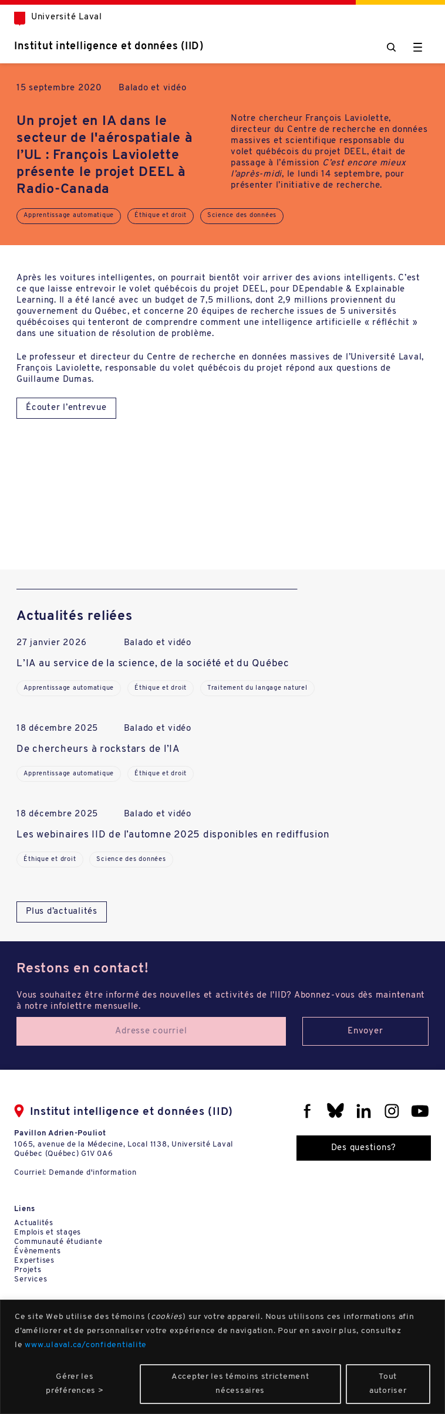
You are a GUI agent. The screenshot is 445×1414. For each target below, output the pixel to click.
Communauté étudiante (58, 1242)
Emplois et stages (47, 1232)
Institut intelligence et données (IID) (109, 46)
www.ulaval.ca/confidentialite (86, 1345)
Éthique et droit (160, 215)
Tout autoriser (387, 1383)
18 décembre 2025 (57, 728)
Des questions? (364, 1148)
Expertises (34, 1260)
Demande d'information (93, 1172)
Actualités (33, 1223)
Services (30, 1279)
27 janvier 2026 (51, 643)
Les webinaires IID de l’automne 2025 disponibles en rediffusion (172, 835)
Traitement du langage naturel (257, 688)
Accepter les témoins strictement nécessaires (240, 1383)
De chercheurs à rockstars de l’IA (98, 749)
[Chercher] (391, 47)
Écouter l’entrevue (66, 407)
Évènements (37, 1251)
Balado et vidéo (152, 88)
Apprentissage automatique (68, 215)
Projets (27, 1270)
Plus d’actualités (61, 911)
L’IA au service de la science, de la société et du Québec (152, 664)
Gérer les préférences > (74, 1383)
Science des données (242, 215)
